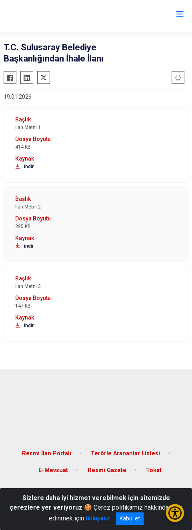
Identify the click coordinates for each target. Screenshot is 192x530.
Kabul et (130, 518)
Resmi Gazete (107, 470)
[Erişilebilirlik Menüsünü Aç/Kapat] (175, 513)
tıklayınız (98, 518)
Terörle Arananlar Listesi (125, 453)
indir (24, 166)
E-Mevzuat (53, 470)
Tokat (154, 470)
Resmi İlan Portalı (46, 453)
